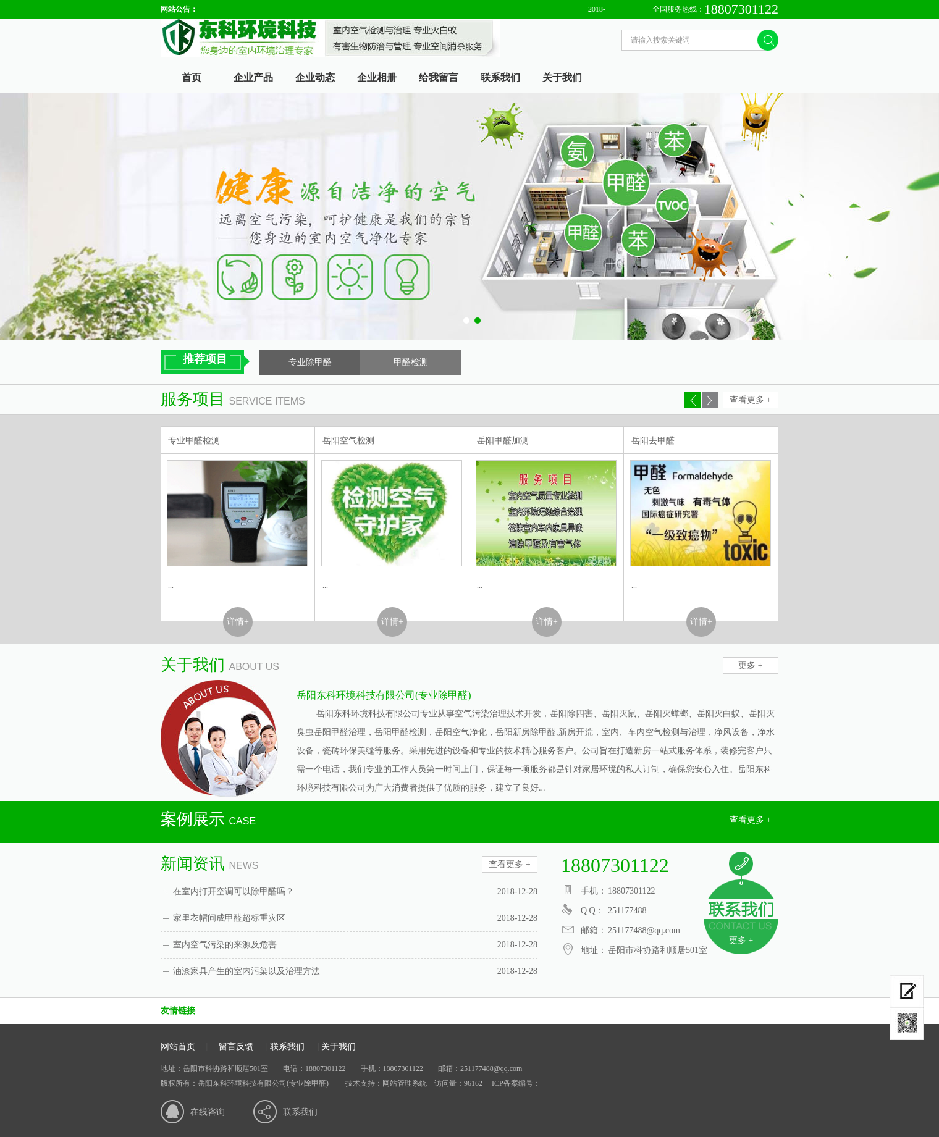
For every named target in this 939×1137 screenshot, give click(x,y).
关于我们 (562, 77)
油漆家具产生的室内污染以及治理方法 (355, 971)
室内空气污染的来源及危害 (355, 945)
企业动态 (315, 77)
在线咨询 (207, 1112)
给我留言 (438, 77)
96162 (473, 1083)
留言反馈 (236, 1046)
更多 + (750, 665)
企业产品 (253, 77)
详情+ (238, 621)
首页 (191, 77)
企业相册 (377, 77)
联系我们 (500, 77)
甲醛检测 (411, 362)
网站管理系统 (404, 1083)
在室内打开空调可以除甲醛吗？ (355, 892)
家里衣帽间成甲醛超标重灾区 (355, 918)
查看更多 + (750, 400)
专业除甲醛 (310, 362)
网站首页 (178, 1046)
